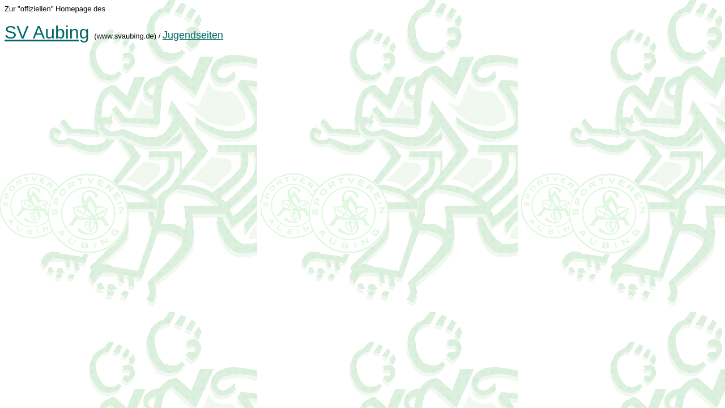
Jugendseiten (193, 35)
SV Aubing (47, 32)
